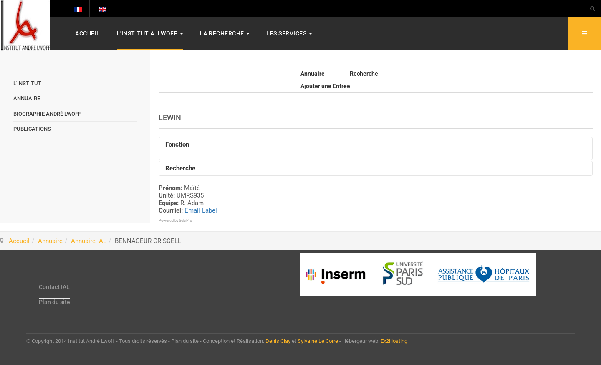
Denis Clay (277, 341)
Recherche (364, 73)
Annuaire (312, 73)
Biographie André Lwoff (47, 114)
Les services (289, 33)
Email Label (200, 210)
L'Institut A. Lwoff (150, 33)
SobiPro (185, 220)
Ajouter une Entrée (325, 86)
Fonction (177, 144)
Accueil (87, 33)
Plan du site (54, 302)
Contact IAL (54, 287)
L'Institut (27, 83)
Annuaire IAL (88, 241)
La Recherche (225, 33)
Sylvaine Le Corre (318, 341)
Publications (32, 129)
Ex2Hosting (394, 341)
